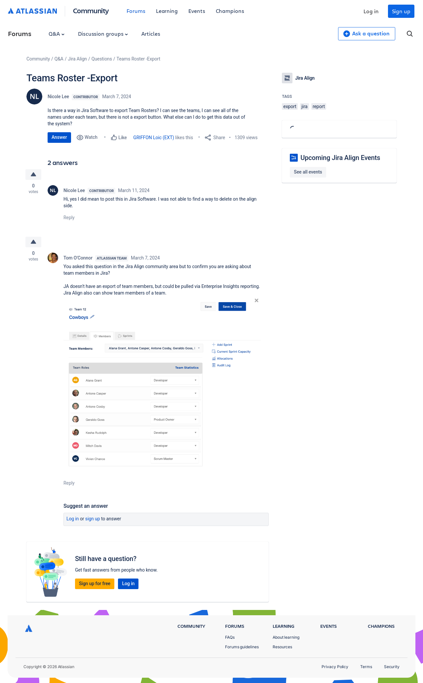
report (319, 106)
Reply (69, 217)
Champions (230, 10)
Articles (150, 33)
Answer (59, 137)
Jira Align (77, 58)
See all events (308, 172)
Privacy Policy (335, 666)
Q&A (56, 33)
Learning (167, 10)
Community (91, 10)
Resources (282, 646)
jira (304, 106)
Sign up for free (94, 583)
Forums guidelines (242, 646)
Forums (136, 10)
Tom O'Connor (78, 258)
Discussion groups (103, 33)
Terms (366, 666)
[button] (162, 384)
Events (196, 10)
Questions (102, 58)
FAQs (230, 637)
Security (392, 666)
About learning (286, 637)
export (289, 106)
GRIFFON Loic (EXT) (153, 137)
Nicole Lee (58, 96)
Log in (371, 11)
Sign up (401, 11)
